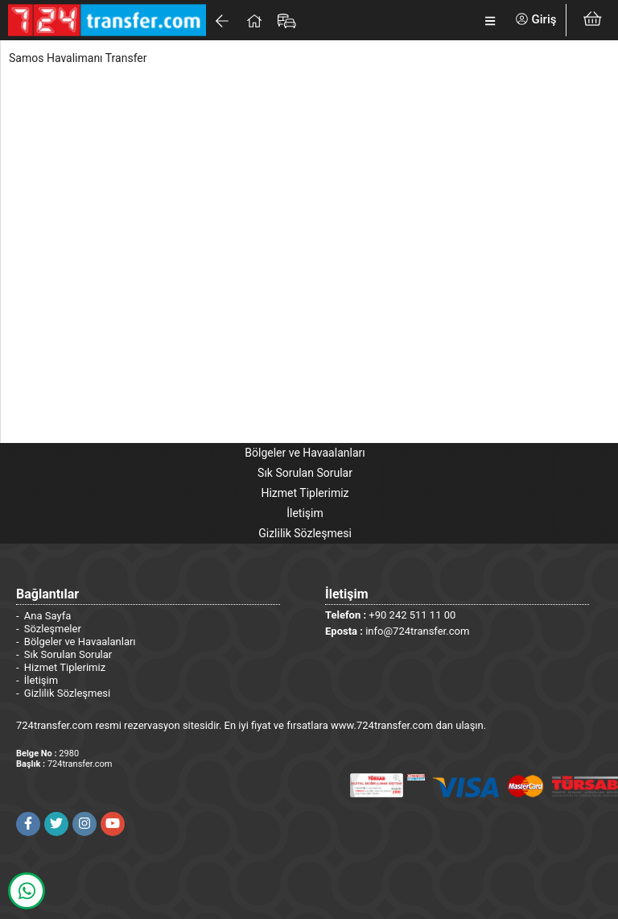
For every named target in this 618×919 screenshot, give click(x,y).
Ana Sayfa (47, 616)
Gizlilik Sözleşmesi (305, 533)
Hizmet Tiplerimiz (304, 492)
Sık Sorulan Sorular (305, 472)
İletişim (304, 513)
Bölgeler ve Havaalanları (305, 452)
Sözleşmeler (52, 629)
